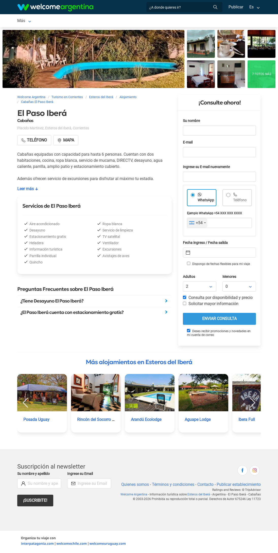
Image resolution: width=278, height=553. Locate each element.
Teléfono (240, 201)
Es (251, 7)
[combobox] (197, 224)
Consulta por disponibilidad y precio (218, 298)
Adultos (189, 278)
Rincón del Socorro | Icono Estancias (110, 420)
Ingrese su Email (80, 475)
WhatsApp (206, 201)
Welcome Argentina (136, 495)
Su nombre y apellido (34, 475)
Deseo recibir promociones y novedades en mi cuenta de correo (218, 334)
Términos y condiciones (172, 485)
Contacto (205, 485)
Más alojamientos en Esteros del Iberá (139, 363)
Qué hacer (176, 21)
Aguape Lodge (198, 420)
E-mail (188, 143)
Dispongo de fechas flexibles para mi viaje (218, 265)
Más (195, 21)
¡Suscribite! (35, 501)
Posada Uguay (36, 420)
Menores (229, 278)
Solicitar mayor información (210, 304)
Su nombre (192, 122)
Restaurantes (149, 21)
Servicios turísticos (113, 21)
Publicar (235, 7)
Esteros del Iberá (32, 21)
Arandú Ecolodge (146, 420)
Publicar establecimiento (238, 485)
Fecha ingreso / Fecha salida (206, 244)
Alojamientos (68, 21)
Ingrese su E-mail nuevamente (208, 168)
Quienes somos (133, 485)
